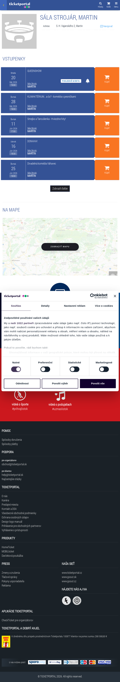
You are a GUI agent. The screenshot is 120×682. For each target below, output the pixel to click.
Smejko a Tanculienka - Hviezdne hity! (46, 119)
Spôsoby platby (10, 444)
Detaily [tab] (45, 305)
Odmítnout (22, 383)
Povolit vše (98, 383)
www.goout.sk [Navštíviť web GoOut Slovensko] (69, 577)
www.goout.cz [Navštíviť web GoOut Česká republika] (69, 581)
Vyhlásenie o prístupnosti (15, 530)
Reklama (6, 585)
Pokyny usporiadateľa (13, 581)
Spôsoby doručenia (12, 439)
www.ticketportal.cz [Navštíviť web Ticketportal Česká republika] (72, 572)
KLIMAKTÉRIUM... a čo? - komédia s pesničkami (51, 96)
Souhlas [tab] (16, 305)
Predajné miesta (10, 504)
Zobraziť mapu (60, 247)
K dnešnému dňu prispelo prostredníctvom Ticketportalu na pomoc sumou (59, 636)
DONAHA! (32, 141)
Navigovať (106, 26)
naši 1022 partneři (22, 323)
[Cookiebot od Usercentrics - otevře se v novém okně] (92, 296)
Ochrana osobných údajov (15, 517)
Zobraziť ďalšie (60, 188)
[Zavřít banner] (115, 296)
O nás (4, 496)
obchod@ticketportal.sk (14, 464)
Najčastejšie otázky (11, 479)
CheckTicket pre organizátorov (17, 620)
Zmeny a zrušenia (11, 572)
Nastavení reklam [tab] (74, 305)
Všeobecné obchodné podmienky (19, 513)
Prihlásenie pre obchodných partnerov (21, 526)
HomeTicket (8, 547)
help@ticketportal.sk (12, 474)
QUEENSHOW (34, 71)
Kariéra (5, 500)
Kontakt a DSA (9, 509)
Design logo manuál (12, 521)
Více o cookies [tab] (104, 305)
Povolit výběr (60, 383)
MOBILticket (8, 551)
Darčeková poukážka (12, 555)
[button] (108, 5)
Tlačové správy (9, 577)
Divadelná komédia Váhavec (41, 163)
